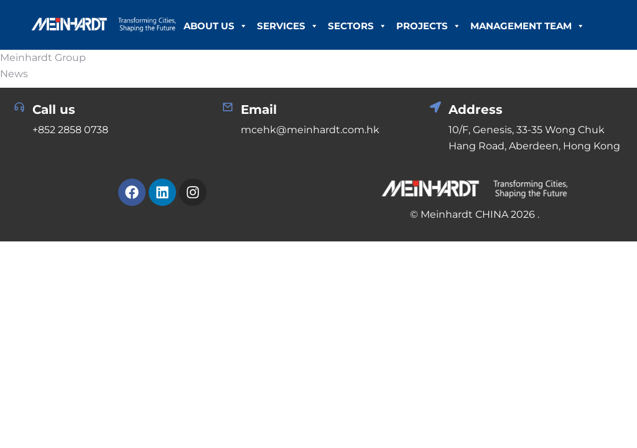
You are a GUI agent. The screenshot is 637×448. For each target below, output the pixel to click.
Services (287, 26)
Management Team (527, 26)
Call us (53, 109)
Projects (428, 26)
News (199, 76)
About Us (216, 26)
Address (476, 109)
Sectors (357, 26)
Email (259, 109)
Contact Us (303, 76)
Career (243, 76)
